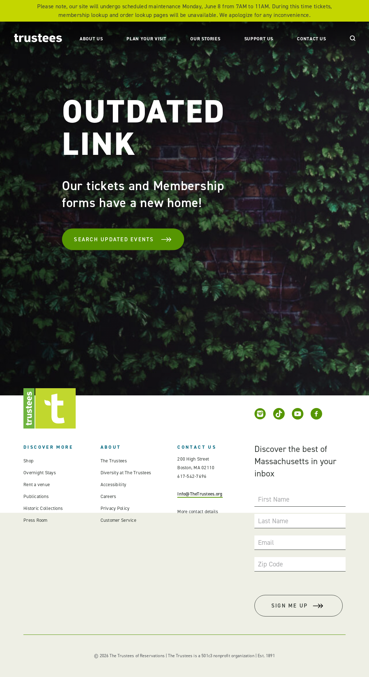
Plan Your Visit (146, 39)
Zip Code (270, 564)
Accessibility (113, 484)
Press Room (35, 520)
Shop (28, 461)
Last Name (273, 521)
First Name (273, 499)
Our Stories (205, 39)
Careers (108, 496)
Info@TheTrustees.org (199, 494)
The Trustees (114, 461)
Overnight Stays (39, 473)
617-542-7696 (191, 476)
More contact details (197, 511)
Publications (36, 496)
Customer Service (118, 520)
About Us (91, 39)
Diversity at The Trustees (126, 473)
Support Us (259, 39)
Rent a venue (36, 484)
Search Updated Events (123, 239)
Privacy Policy (115, 508)
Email (266, 542)
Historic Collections (43, 508)
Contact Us (311, 39)
